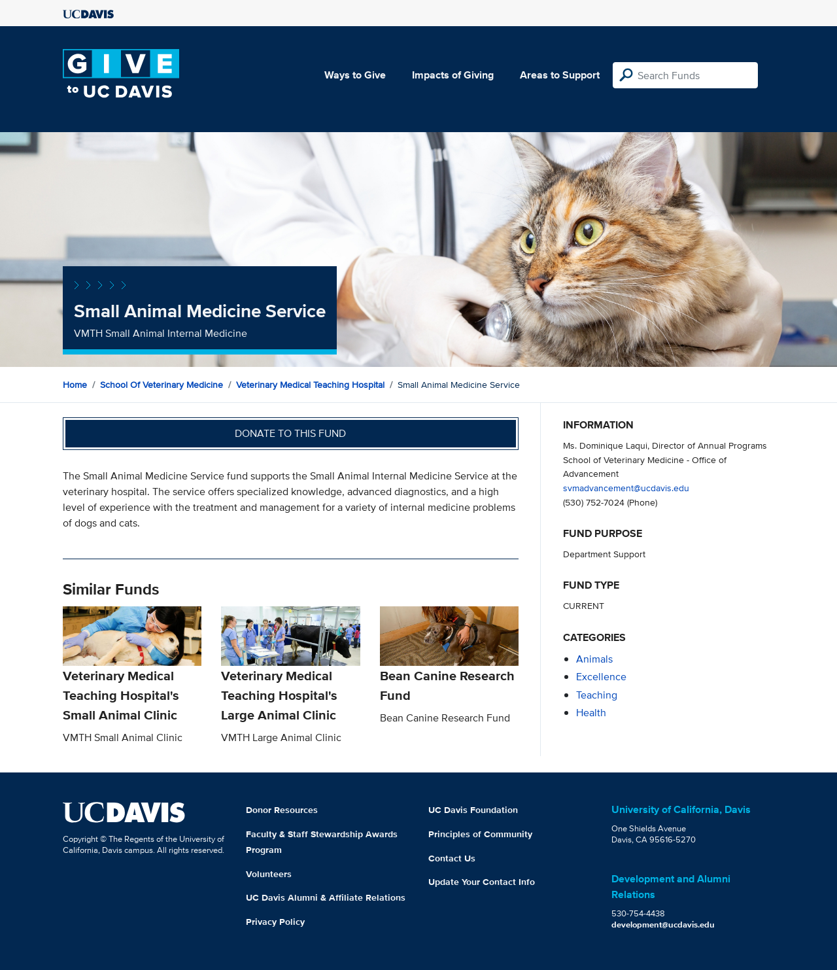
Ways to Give (355, 74)
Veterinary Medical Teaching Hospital (310, 384)
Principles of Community (480, 833)
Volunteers (269, 873)
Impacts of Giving (453, 74)
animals (594, 659)
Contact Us (451, 858)
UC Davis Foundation (473, 809)
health (591, 712)
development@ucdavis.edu (663, 924)
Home (75, 384)
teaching (596, 694)
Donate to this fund (290, 433)
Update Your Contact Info (481, 881)
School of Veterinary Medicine (161, 384)
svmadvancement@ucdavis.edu (626, 487)
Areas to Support (560, 74)
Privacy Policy (275, 921)
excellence (601, 676)
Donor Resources (282, 809)
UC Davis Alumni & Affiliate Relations (325, 897)
